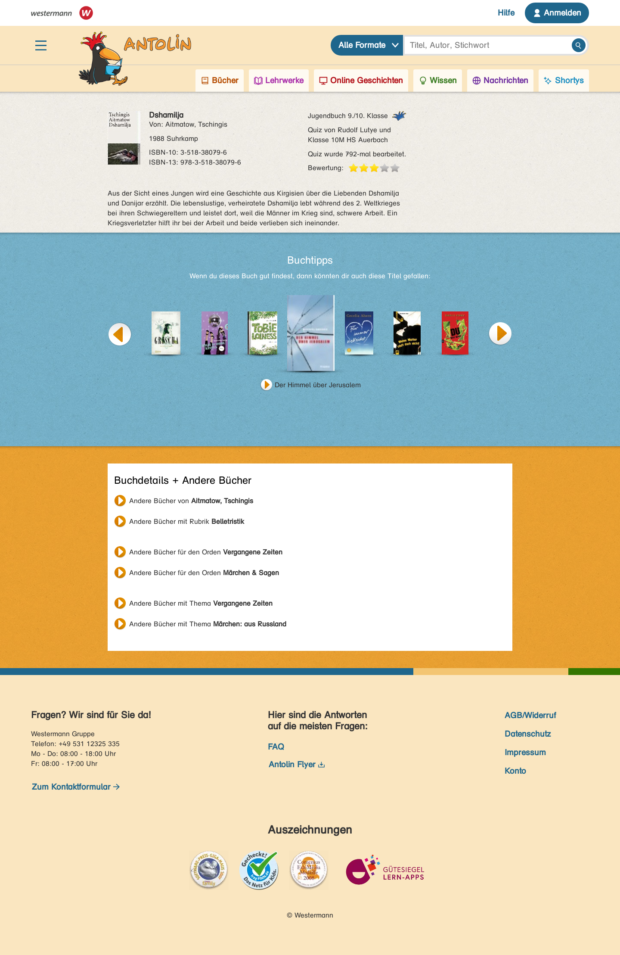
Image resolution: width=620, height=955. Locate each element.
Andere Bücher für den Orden (205, 552)
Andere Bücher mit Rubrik (186, 521)
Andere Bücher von (191, 501)
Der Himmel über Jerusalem (318, 385)
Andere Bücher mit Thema (201, 603)
